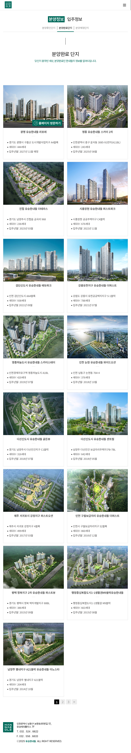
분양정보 (56, 19)
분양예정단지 (82, 27)
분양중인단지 (48, 27)
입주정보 (74, 19)
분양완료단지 (65, 27)
